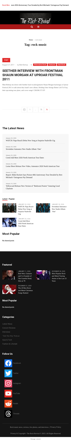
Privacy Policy (55, 427)
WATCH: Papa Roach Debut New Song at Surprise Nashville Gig (30, 141)
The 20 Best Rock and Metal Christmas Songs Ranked (25, 290)
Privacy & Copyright (17, 433)
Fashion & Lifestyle (9, 344)
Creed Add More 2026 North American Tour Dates (25, 158)
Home (31, 40)
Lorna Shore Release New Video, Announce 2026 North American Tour (33, 166)
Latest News (7, 324)
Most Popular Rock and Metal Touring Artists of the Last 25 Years (59, 277)
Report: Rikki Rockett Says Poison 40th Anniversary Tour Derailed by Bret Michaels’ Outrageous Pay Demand (34, 176)
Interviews (6, 332)
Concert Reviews (8, 328)
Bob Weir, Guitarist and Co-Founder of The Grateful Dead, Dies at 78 (25, 277)
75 (41, 109)
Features (52, 65)
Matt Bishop (23, 65)
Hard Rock (61, 65)
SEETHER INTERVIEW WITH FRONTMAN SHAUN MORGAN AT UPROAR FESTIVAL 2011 (32, 75)
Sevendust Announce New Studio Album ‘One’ (23, 149)
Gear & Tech (7, 340)
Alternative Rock (40, 65)
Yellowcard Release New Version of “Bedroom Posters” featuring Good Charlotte (33, 187)
